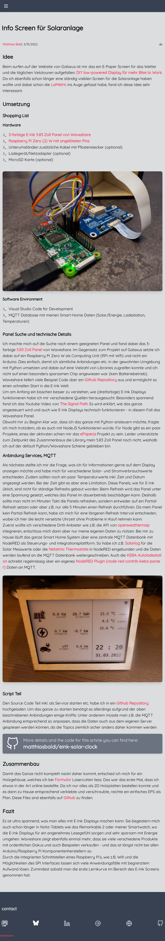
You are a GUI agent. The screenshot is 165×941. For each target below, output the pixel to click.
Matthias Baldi (12, 44)
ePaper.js (88, 433)
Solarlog (132, 543)
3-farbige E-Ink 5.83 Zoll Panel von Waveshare (50, 134)
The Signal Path (74, 403)
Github (69, 797)
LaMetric (58, 84)
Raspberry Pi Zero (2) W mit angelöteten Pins (49, 140)
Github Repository (101, 379)
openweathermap (134, 525)
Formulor (63, 779)
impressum (7, 935)
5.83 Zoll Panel (29, 349)
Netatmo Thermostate (68, 549)
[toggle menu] (6, 6)
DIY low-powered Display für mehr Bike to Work (119, 72)
